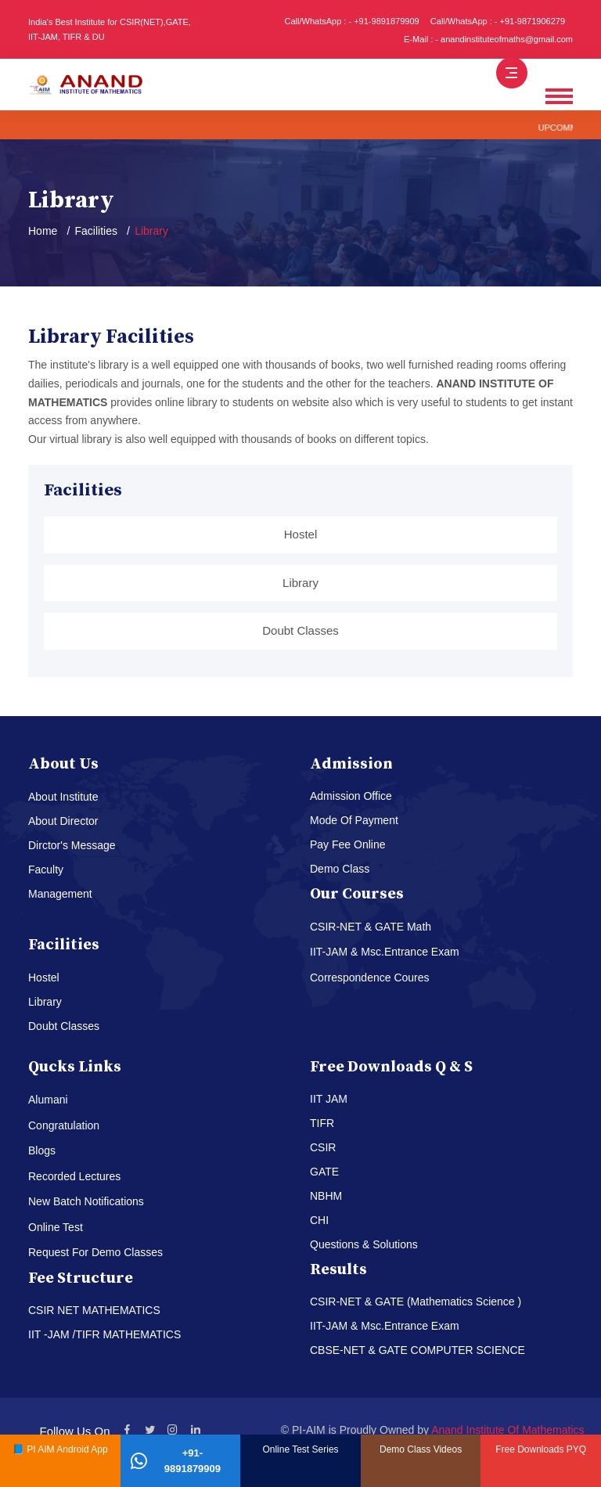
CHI (319, 1220)
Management (60, 894)
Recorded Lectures (74, 1176)
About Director (63, 821)
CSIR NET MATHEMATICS (94, 1310)
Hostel (301, 534)
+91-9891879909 (176, 1460)
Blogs (42, 1150)
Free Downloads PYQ (540, 1449)
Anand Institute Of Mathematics (507, 1430)
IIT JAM (328, 1099)
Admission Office (351, 796)
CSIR (323, 1147)
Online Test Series (300, 1449)
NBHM (326, 1196)
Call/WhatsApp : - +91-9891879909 (352, 21)
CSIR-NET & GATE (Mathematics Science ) (415, 1301)
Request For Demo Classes (95, 1252)
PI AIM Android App (67, 1449)
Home (42, 231)
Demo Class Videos (421, 1449)
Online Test (55, 1227)
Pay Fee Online (348, 844)
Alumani (48, 1099)
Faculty (45, 869)
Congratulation (63, 1125)
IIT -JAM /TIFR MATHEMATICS (104, 1334)
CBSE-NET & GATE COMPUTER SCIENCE (417, 1350)
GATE (324, 1171)
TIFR (322, 1123)
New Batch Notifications (86, 1201)
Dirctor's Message (72, 845)
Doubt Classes (300, 630)
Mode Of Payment (354, 820)
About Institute (63, 796)
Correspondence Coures (370, 977)
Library (300, 582)
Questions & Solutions (364, 1244)
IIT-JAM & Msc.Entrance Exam (384, 951)
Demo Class (339, 868)
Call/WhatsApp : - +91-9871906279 (497, 21)
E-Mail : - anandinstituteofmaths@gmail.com (488, 39)
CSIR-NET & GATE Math (370, 926)
